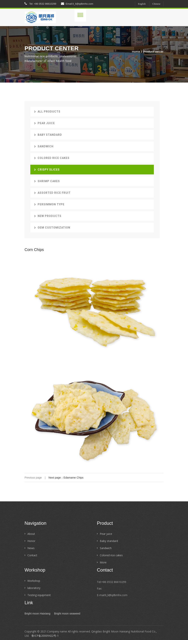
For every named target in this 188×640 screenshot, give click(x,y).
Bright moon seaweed (67, 613)
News (31, 548)
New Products (47, 216)
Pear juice (44, 123)
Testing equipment (39, 595)
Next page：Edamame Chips (65, 477)
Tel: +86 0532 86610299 (40, 3)
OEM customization (52, 227)
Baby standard (48, 134)
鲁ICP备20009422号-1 (45, 635)
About (31, 534)
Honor (31, 541)
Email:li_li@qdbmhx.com (77, 3)
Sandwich (43, 146)
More (103, 562)
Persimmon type (49, 204)
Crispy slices (47, 169)
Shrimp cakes (47, 181)
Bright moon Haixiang (37, 613)
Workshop (33, 581)
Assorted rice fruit (52, 192)
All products (47, 111)
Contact (32, 555)
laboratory (33, 588)
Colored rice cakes (51, 158)
